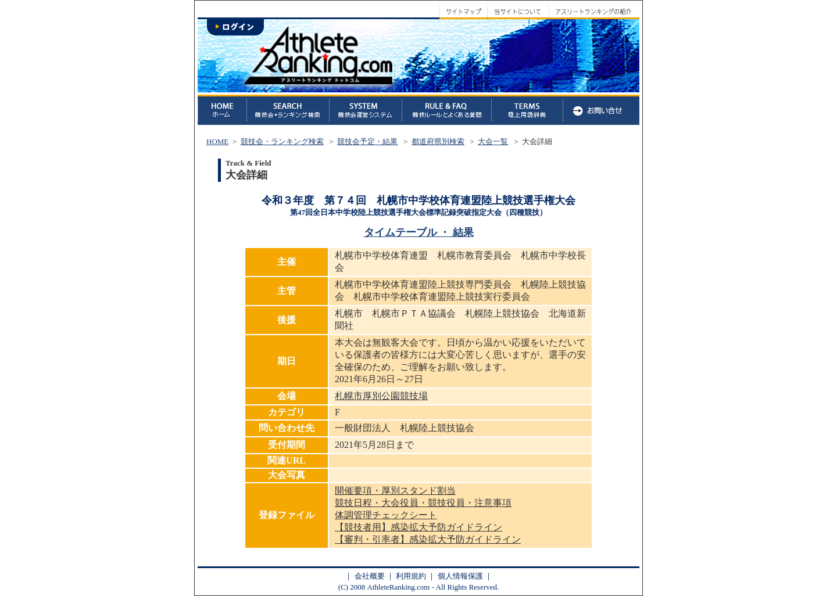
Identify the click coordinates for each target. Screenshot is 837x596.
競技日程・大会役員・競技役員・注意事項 (423, 503)
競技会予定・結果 (367, 141)
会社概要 (370, 576)
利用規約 (411, 576)
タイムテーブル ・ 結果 (419, 232)
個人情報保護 (460, 576)
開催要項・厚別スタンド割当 (395, 491)
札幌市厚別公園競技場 (381, 396)
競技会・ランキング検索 (282, 141)
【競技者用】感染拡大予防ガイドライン (418, 527)
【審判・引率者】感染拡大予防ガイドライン (428, 539)
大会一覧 (493, 141)
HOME (217, 141)
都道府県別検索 (438, 141)
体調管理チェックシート (386, 515)
